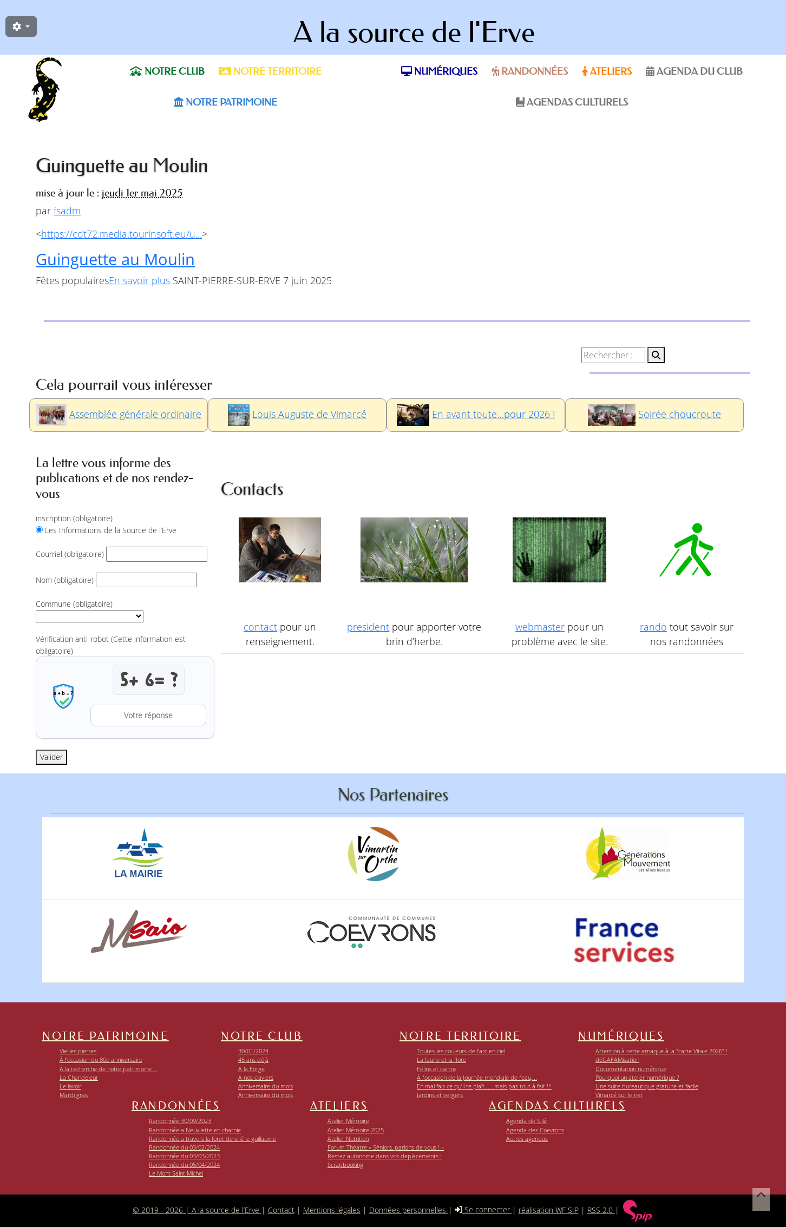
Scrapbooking (345, 1164)
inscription (74, 518)
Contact (281, 1209)
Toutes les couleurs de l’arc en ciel (461, 1051)
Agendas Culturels (572, 102)
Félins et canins (436, 1069)
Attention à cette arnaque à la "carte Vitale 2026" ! (661, 1051)
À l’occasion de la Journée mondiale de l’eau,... (477, 1077)
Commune (74, 604)
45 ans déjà (253, 1059)
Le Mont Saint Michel (176, 1173)
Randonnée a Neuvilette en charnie (195, 1130)
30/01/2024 (253, 1051)
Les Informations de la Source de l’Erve (110, 530)
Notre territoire (270, 71)
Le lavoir (70, 1086)
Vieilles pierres (78, 1051)
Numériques (439, 71)
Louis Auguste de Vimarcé (309, 413)
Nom (65, 580)
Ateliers (607, 71)
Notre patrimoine (225, 102)
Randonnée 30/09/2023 (180, 1121)
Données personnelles (408, 1209)
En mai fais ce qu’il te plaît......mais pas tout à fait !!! (484, 1086)
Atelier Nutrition (348, 1138)
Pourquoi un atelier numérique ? (637, 1077)
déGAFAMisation (617, 1059)
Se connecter (483, 1209)
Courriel (70, 554)
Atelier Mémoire (348, 1121)
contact (260, 626)
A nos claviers (255, 1077)
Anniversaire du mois (265, 1086)
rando (653, 626)
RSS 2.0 (601, 1209)
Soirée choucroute (679, 413)
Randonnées (530, 71)
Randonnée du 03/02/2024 (184, 1147)
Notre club (167, 71)
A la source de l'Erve (414, 32)
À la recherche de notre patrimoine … (109, 1069)
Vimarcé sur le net (619, 1095)
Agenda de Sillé (526, 1121)
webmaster (540, 626)
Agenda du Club (694, 71)
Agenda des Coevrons (535, 1130)
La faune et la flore (441, 1059)
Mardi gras (74, 1095)
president (368, 626)
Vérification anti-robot (111, 645)
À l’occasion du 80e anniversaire (101, 1059)
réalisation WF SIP (549, 1209)
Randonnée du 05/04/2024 (184, 1164)
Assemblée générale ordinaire (135, 413)
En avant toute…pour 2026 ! (493, 413)
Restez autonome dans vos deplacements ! (385, 1156)
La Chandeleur (79, 1077)
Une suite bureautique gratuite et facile (646, 1086)
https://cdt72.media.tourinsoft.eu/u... (121, 233)
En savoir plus (139, 280)
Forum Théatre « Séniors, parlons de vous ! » (386, 1147)
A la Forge (251, 1069)
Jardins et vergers (440, 1095)
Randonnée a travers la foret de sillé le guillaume (212, 1138)
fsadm (67, 210)
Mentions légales (332, 1209)
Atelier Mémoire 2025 (356, 1130)
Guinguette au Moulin (115, 259)
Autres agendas (527, 1138)
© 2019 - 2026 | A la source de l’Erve (197, 1209)
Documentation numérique (630, 1069)
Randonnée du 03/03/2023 (184, 1156)
